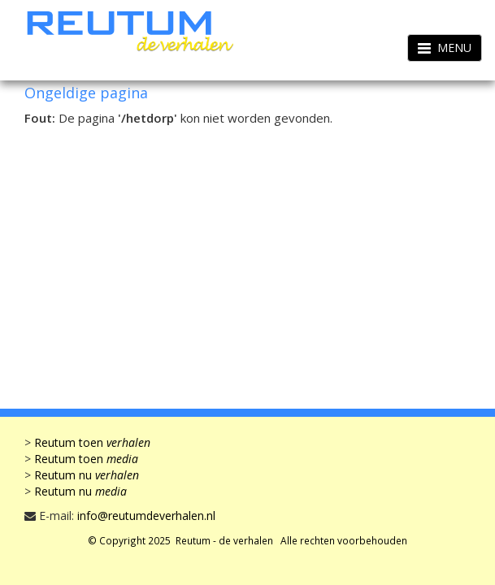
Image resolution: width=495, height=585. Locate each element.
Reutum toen (92, 442)
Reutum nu (86, 475)
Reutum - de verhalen (224, 540)
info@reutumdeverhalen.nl (146, 515)
